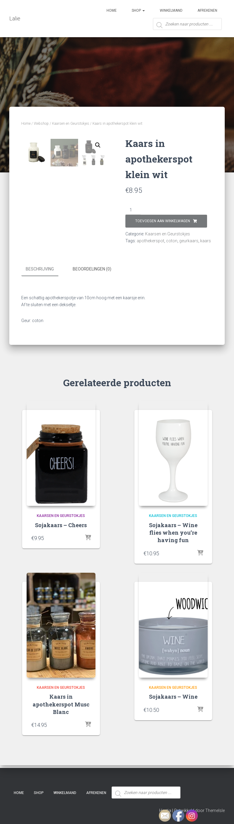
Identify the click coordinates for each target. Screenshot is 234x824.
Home (112, 10)
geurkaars (188, 240)
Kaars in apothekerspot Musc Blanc (61, 711)
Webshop (41, 123)
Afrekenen (207, 10)
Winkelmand (171, 10)
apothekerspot (150, 240)
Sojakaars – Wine (173, 703)
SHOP (138, 10)
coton (171, 240)
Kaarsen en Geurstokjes (70, 123)
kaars (205, 240)
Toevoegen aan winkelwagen (162, 221)
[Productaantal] (133, 210)
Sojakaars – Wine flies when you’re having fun (173, 539)
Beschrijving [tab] (40, 276)
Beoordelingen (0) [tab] (92, 276)
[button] (97, 145)
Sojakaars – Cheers (61, 532)
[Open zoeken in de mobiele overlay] (187, 26)
